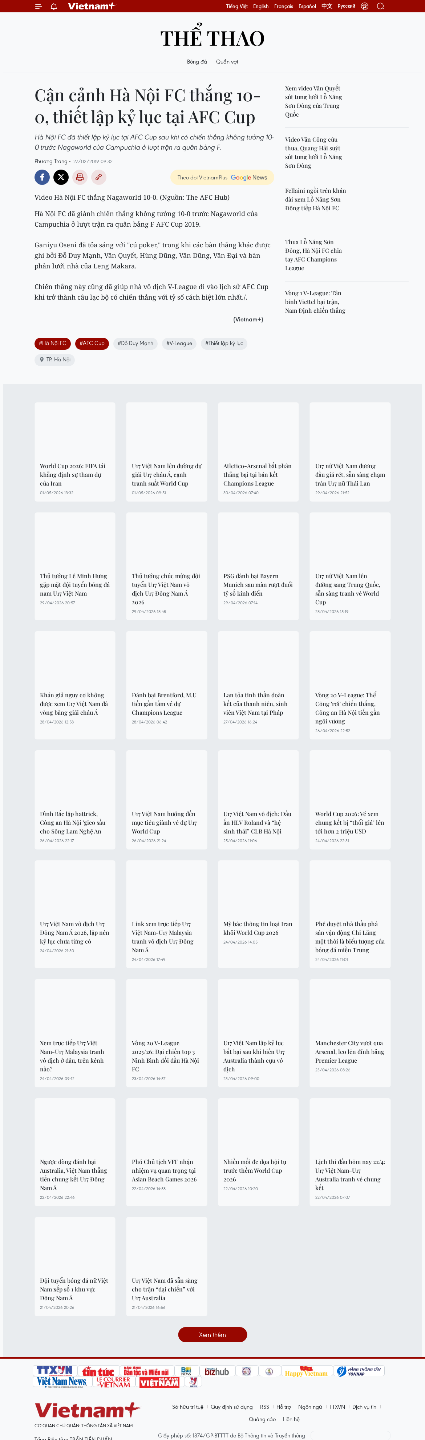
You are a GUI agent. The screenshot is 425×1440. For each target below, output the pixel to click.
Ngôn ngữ (310, 1406)
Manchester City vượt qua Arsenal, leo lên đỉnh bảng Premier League (349, 1051)
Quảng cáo (262, 1419)
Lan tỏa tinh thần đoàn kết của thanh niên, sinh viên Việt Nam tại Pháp (255, 703)
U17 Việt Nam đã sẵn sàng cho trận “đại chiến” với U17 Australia (165, 1289)
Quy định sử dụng (232, 1406)
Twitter (61, 177)
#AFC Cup (92, 342)
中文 (326, 6)
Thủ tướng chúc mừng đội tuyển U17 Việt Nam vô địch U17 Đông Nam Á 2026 (166, 589)
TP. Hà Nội (54, 359)
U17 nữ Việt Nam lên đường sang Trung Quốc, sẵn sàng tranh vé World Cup (347, 589)
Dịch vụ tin (364, 1406)
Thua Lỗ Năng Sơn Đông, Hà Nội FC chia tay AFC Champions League (313, 255)
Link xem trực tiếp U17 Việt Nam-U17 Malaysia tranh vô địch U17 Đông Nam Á (163, 937)
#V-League (179, 342)
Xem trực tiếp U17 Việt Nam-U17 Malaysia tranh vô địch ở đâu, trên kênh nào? (72, 1056)
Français (283, 6)
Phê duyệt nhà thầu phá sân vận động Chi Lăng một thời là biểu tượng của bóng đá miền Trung (350, 937)
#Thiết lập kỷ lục (224, 342)
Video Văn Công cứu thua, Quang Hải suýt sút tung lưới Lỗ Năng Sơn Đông (313, 152)
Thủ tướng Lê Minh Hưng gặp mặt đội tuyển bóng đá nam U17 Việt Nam (75, 584)
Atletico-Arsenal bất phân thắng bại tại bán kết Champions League (257, 474)
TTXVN (337, 1406)
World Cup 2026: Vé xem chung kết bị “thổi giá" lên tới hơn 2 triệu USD (349, 822)
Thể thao (212, 37)
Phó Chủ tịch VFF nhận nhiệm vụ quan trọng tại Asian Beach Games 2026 (164, 1170)
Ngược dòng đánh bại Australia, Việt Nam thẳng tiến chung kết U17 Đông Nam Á (73, 1175)
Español (307, 6)
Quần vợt (227, 61)
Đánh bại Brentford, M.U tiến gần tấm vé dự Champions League (164, 703)
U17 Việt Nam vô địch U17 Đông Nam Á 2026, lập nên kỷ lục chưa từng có (74, 932)
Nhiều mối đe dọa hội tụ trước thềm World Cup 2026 (254, 1170)
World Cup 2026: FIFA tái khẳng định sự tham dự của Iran (72, 474)
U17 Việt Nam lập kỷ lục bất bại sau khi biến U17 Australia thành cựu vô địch (254, 1056)
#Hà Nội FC (52, 342)
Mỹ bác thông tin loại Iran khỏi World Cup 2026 (257, 928)
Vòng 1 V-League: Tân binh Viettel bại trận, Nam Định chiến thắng (315, 301)
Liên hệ (291, 1419)
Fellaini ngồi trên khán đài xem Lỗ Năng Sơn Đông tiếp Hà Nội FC (315, 199)
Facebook (42, 177)
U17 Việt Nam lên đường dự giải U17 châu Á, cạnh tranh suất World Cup (167, 474)
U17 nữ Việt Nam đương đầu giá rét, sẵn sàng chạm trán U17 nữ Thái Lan (350, 474)
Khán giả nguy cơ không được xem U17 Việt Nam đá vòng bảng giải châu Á (74, 703)
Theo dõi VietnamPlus (202, 177)
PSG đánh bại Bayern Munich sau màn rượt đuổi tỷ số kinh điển (258, 584)
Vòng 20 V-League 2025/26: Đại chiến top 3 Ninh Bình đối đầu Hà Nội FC (165, 1056)
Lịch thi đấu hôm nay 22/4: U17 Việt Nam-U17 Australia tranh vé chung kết (350, 1175)
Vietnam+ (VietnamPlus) (92, 6)
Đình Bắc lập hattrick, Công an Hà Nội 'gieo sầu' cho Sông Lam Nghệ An (73, 822)
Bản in (80, 177)
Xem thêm (212, 1334)
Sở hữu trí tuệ (187, 1406)
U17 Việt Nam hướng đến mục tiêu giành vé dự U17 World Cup (164, 822)
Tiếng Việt (237, 6)
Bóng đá (197, 61)
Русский (347, 6)
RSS (264, 1406)
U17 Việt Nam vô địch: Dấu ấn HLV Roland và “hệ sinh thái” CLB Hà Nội (257, 822)
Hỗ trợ (283, 1406)
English (261, 6)
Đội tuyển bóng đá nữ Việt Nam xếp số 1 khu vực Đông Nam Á (74, 1289)
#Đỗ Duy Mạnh (135, 342)
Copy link (98, 177)
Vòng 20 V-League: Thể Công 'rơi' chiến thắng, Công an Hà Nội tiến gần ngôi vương (347, 708)
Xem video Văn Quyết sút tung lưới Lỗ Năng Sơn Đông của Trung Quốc (313, 101)
